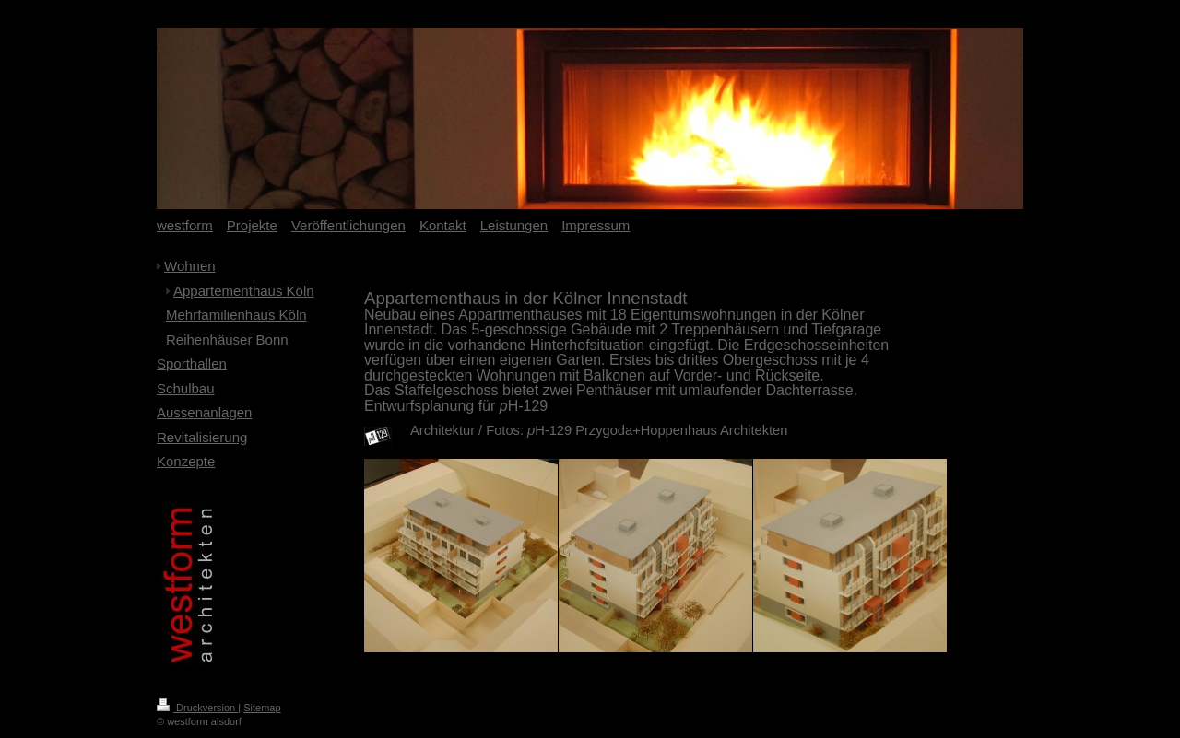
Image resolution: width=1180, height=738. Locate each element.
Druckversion (197, 707)
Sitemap (261, 707)
